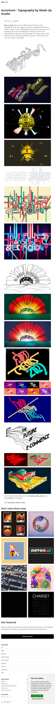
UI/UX (2, 672)
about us (3, 681)
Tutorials (3, 666)
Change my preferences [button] (37, 698)
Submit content (27, 636)
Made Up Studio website (37, 496)
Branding (3, 654)
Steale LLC (9, 702)
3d (1, 647)
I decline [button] (40, 695)
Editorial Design (5, 657)
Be (2, 696)
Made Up (11, 498)
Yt (7, 696)
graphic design (20, 502)
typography (4, 669)
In (4, 696)
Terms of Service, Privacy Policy (9, 685)
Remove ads (4, 683)
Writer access (4, 688)
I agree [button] (33, 695)
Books (2, 650)
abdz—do (4, 2)
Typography (11, 502)
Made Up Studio (8, 25)
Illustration (4, 663)
